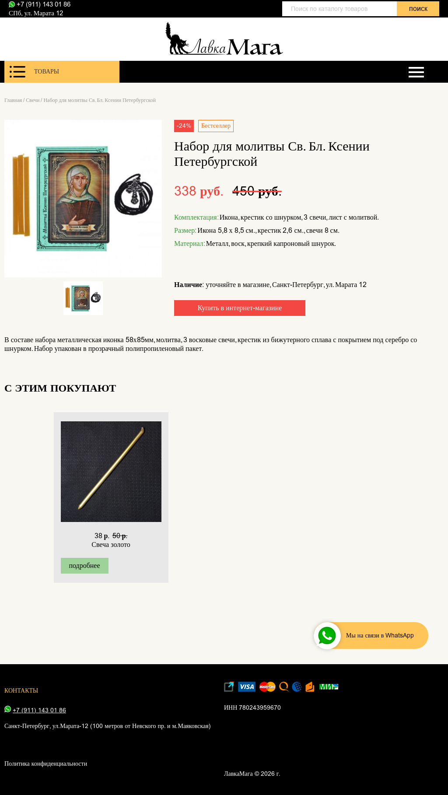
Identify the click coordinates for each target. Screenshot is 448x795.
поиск (418, 8)
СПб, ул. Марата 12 (36, 13)
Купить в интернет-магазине (240, 308)
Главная (13, 100)
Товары (34, 72)
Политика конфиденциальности (45, 763)
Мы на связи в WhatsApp (365, 635)
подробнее (84, 565)
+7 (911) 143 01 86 (39, 4)
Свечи (32, 100)
